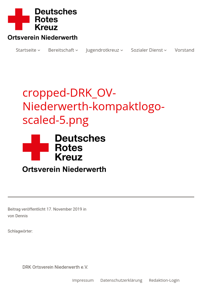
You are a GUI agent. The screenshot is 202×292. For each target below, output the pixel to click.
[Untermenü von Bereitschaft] (76, 50)
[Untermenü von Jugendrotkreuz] (121, 50)
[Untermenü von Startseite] (39, 50)
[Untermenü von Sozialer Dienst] (165, 50)
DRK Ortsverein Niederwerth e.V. (55, 267)
